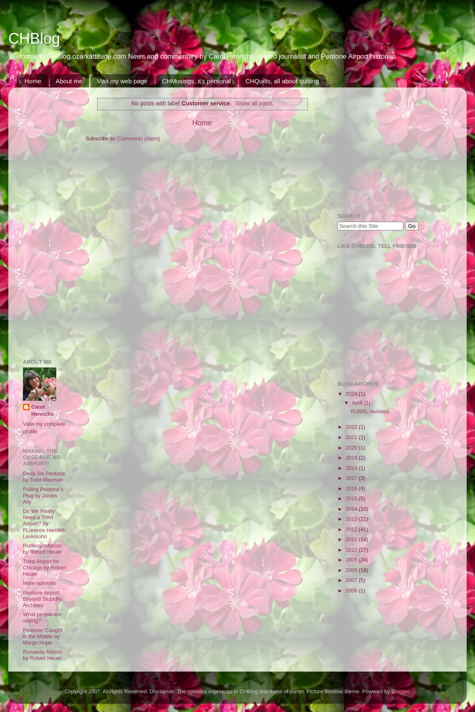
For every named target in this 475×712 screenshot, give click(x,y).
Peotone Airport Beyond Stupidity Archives (42, 599)
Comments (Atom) (139, 139)
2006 (352, 591)
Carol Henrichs (42, 410)
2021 (352, 437)
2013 (352, 519)
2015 (352, 499)
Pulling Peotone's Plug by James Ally (43, 496)
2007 (352, 580)
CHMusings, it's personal (196, 81)
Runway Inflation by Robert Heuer (42, 549)
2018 (352, 468)
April (358, 403)
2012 (352, 529)
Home (33, 81)
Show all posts (253, 103)
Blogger (400, 692)
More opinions (39, 583)
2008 (352, 570)
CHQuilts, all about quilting (282, 81)
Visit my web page (122, 81)
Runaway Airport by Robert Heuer (42, 655)
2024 (352, 394)
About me (69, 81)
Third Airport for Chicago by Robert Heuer (44, 568)
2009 (352, 560)
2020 (352, 448)
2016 (352, 489)
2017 (352, 478)
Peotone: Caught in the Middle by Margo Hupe (42, 636)
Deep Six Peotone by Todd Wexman (44, 477)
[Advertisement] (48, 219)
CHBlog (34, 38)
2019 (352, 458)
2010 (352, 550)
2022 (352, 427)
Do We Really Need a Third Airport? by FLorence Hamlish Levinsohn (44, 523)
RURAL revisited (369, 412)
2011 (352, 539)
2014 (352, 509)
